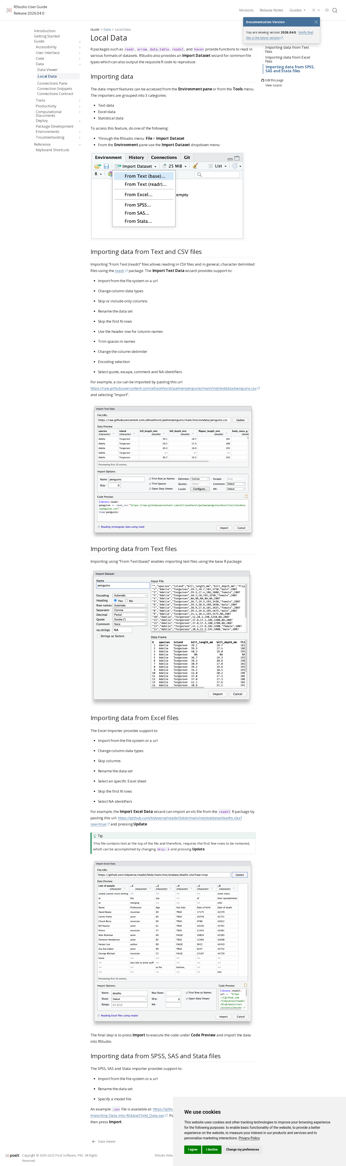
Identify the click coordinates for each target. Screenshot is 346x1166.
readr (119, 270)
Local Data (123, 29)
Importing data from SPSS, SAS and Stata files (290, 69)
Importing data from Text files (287, 49)
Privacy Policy (249, 1138)
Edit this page (272, 80)
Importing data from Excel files (287, 59)
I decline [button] (212, 1149)
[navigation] (55, 41)
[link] (249, 1138)
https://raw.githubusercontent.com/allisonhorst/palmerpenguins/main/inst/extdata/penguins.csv (173, 388)
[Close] (316, 21)
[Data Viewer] (103, 1141)
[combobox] (335, 10)
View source (271, 85)
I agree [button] (192, 1149)
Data (107, 29)
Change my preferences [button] (242, 1149)
